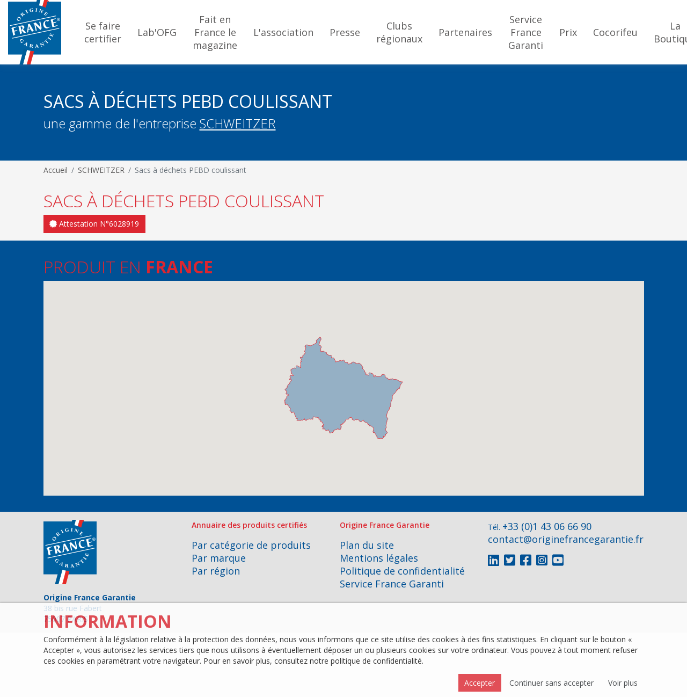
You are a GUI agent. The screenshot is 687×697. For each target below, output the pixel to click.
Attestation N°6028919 (94, 224)
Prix (568, 32)
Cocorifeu (615, 32)
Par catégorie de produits (251, 545)
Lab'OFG (157, 32)
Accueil (55, 170)
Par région (216, 570)
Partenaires (465, 32)
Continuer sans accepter (551, 683)
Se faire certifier (102, 32)
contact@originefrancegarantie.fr (566, 539)
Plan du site (367, 545)
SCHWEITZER (238, 123)
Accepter (479, 683)
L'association (283, 32)
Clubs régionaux (399, 32)
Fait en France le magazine (215, 32)
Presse (345, 32)
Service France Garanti (525, 32)
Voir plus (623, 683)
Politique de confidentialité (402, 570)
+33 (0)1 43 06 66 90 (546, 526)
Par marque (219, 557)
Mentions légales (379, 557)
